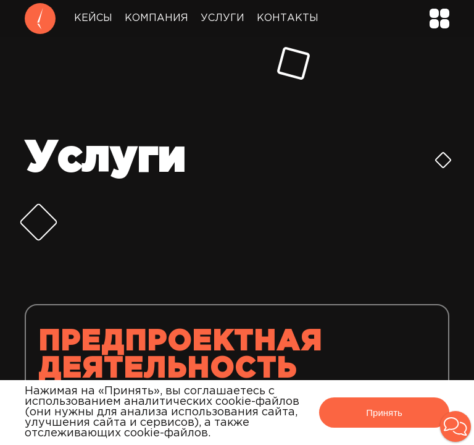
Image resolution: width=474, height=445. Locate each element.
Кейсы (93, 18)
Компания (156, 18)
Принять (384, 412)
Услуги (222, 18)
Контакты (287, 18)
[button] (455, 426)
